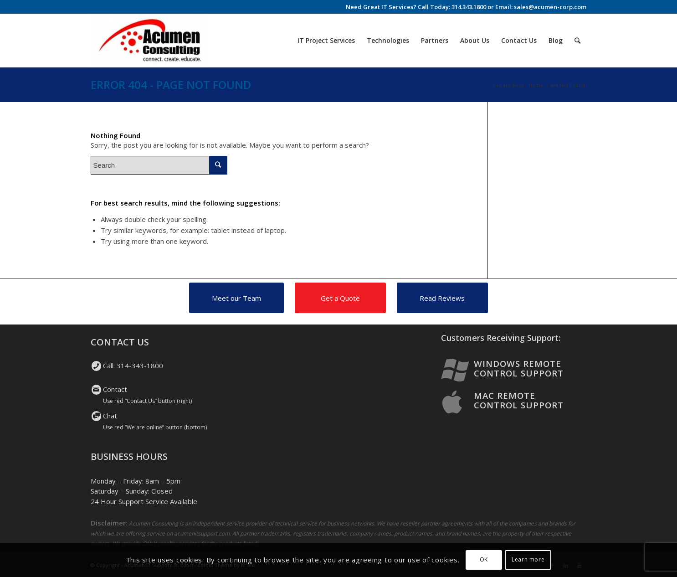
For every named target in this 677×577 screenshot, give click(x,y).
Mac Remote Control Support (519, 400)
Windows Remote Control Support (519, 368)
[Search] (577, 40)
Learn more (528, 559)
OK (484, 559)
